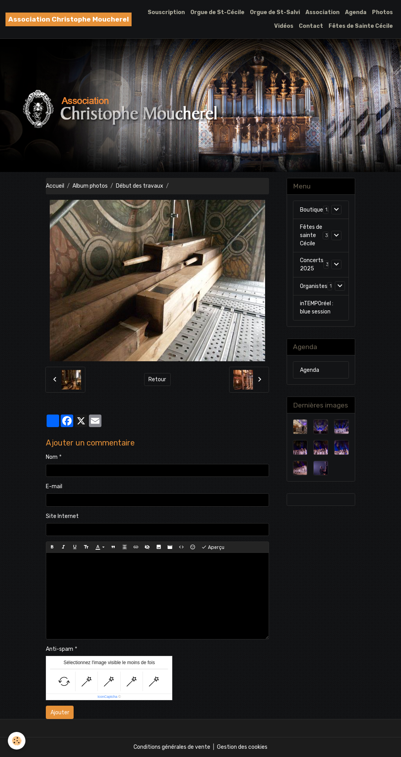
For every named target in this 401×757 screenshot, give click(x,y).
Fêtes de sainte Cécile (311, 235)
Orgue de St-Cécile (217, 12)
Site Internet (62, 516)
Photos (382, 12)
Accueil (55, 186)
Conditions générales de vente (172, 747)
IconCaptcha (107, 697)
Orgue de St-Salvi (275, 12)
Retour (157, 379)
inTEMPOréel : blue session (316, 307)
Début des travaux (139, 186)
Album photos (90, 186)
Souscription (166, 12)
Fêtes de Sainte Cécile (361, 26)
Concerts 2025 (311, 264)
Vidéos (283, 26)
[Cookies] (16, 741)
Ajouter (60, 712)
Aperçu (212, 547)
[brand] (68, 19)
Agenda (356, 12)
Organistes (313, 286)
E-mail (54, 486)
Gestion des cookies (242, 747)
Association (322, 12)
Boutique (311, 209)
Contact (311, 26)
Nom (52, 457)
